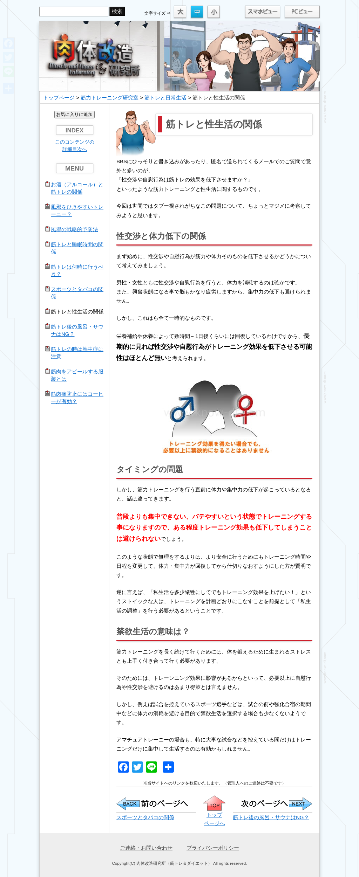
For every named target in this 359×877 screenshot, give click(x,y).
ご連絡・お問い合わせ (146, 848)
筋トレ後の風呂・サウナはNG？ (271, 817)
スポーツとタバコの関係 (145, 817)
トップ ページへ (214, 814)
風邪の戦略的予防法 (74, 229)
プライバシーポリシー (213, 848)
